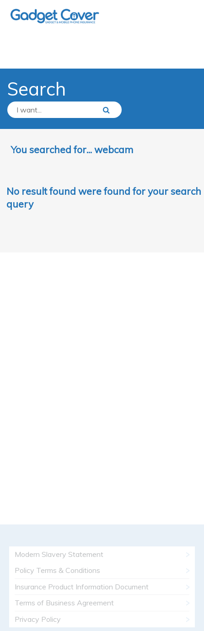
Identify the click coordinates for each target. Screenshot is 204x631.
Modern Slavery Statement (59, 554)
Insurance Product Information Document (82, 586)
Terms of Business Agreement (64, 602)
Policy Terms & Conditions (57, 570)
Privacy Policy (38, 619)
